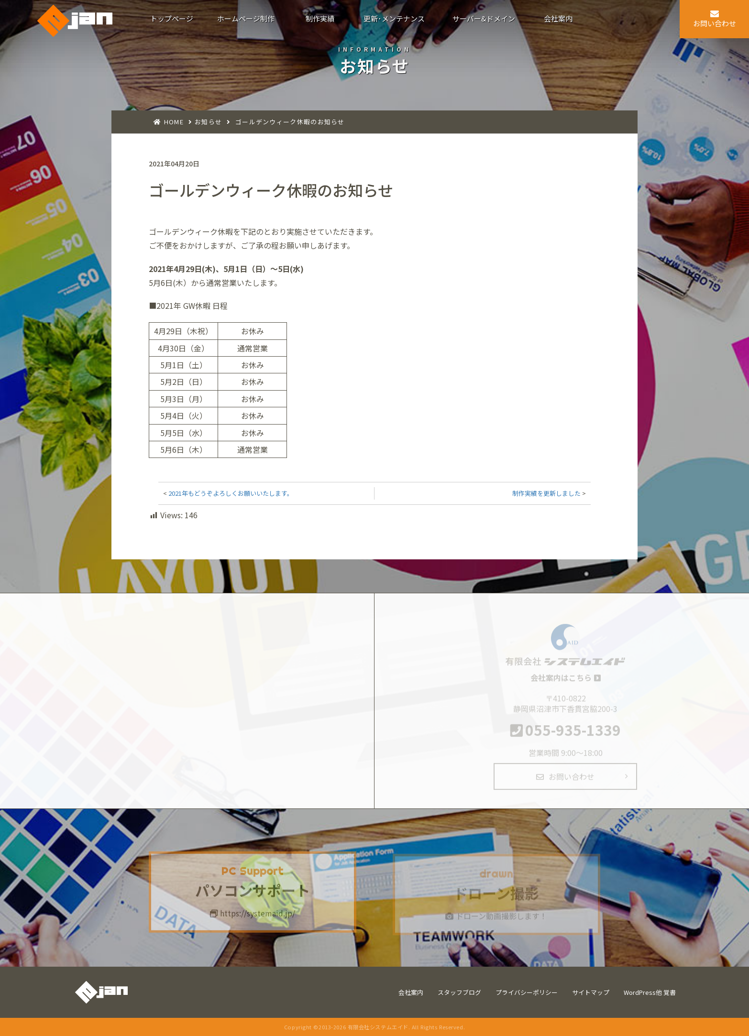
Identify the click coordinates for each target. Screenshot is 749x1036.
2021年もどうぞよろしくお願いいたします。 (230, 493)
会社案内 (410, 992)
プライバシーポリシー (527, 992)
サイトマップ (590, 992)
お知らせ (208, 121)
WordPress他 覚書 (650, 992)
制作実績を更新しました (546, 493)
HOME (174, 121)
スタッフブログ (459, 992)
